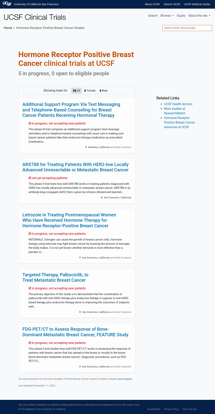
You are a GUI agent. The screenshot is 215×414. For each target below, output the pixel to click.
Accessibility (153, 409)
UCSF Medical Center (197, 4)
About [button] (198, 15)
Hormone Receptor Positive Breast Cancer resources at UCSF (179, 122)
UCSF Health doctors (178, 104)
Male (104, 90)
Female (89, 90)
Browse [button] (166, 15)
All (76, 90)
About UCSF (152, 4)
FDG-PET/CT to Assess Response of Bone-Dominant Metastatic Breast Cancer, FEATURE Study (75, 331)
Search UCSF (172, 4)
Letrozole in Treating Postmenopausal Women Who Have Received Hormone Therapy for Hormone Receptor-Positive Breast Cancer (69, 220)
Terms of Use (189, 409)
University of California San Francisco (36, 4)
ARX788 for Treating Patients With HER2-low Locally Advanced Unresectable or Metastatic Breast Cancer (75, 167)
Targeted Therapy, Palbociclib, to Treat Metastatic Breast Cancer (55, 277)
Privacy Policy (171, 409)
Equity (181, 15)
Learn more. (133, 404)
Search (153, 15)
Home (8, 28)
